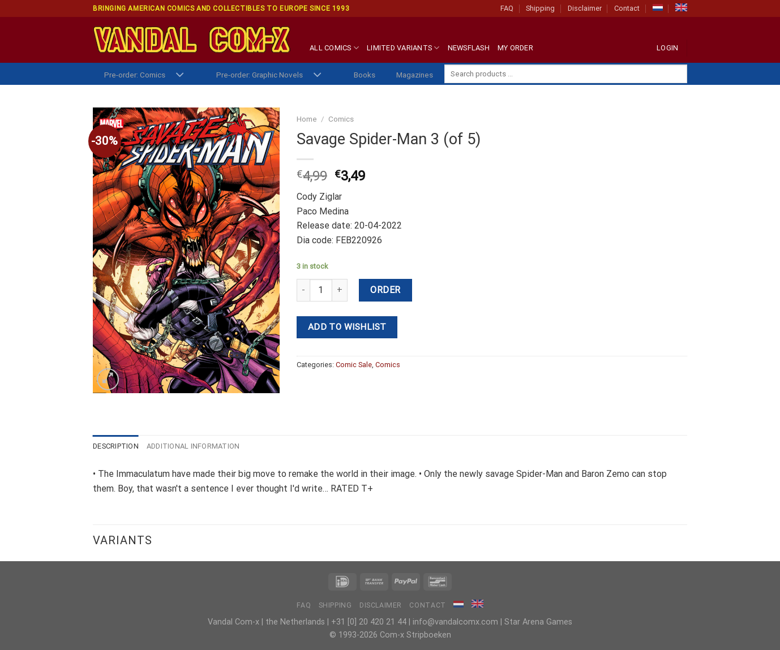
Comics (341, 118)
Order (385, 290)
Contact (627, 8)
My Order (515, 48)
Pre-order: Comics (134, 74)
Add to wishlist (347, 327)
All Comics (334, 47)
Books (364, 74)
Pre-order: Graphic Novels (259, 74)
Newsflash (469, 48)
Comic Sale (354, 364)
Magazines (414, 74)
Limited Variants (403, 47)
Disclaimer (585, 8)
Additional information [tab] (193, 446)
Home (307, 118)
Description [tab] (116, 446)
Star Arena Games (538, 622)
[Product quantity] (321, 290)
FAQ (506, 8)
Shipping (540, 8)
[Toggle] (179, 75)
